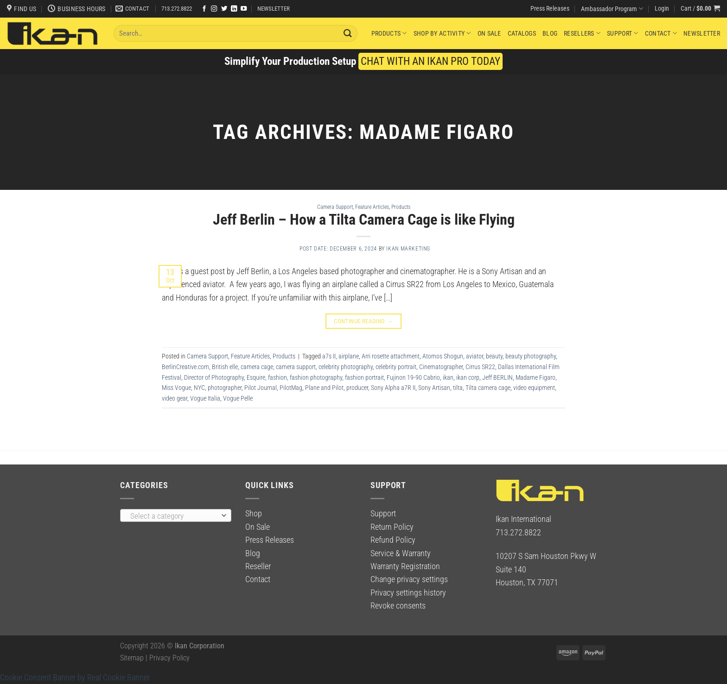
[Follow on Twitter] (224, 9)
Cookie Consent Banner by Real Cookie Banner (75, 677)
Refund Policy (392, 540)
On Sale (489, 33)
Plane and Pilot (324, 387)
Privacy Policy (169, 657)
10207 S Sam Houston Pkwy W (546, 556)
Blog (549, 33)
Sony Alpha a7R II (393, 387)
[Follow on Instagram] (214, 9)
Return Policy (392, 527)
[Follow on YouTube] (244, 9)
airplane (348, 356)
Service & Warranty (400, 553)
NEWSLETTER (273, 8)
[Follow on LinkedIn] (234, 9)
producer (357, 387)
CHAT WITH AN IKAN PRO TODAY (430, 61)
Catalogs (522, 33)
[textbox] (173, 515)
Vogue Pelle (238, 398)
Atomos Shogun (442, 356)
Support (622, 33)
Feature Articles (372, 206)
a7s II (329, 356)
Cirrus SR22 (480, 366)
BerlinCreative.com (185, 366)
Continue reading (363, 321)
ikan (448, 377)
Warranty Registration (405, 566)
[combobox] (175, 515)
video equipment (534, 387)
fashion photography (316, 377)
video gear (174, 398)
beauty (494, 356)
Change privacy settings (409, 579)
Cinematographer (441, 366)
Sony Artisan (434, 387)
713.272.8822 (176, 8)
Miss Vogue (176, 387)
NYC (199, 387)
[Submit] (348, 33)
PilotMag (291, 387)
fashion (277, 377)
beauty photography (530, 356)
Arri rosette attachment (391, 356)
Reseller (258, 566)
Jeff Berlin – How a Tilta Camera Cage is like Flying (364, 219)
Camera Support (335, 206)
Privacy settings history (408, 592)
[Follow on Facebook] (204, 9)
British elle (225, 366)
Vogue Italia (205, 398)
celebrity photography (346, 366)
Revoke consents (398, 605)
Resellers (582, 33)
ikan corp (467, 377)
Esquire (256, 377)
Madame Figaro (535, 377)
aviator (474, 356)
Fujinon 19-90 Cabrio (413, 377)
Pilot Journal (260, 387)
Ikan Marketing (408, 248)
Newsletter (701, 33)
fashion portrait (364, 377)
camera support (296, 366)
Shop (253, 513)
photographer (225, 387)
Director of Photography (214, 377)
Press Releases (549, 8)
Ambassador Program (612, 8)
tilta (458, 387)
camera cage (257, 366)
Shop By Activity (442, 33)
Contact (661, 33)
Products (389, 33)
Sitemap (132, 657)
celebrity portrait (396, 366)
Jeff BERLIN (497, 377)
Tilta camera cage (488, 387)
